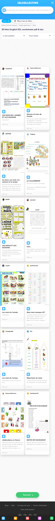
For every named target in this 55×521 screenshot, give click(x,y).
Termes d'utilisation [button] (40, 505)
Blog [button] (6, 505)
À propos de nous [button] (24, 505)
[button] (52, 3)
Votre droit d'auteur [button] (27, 510)
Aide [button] (12, 505)
